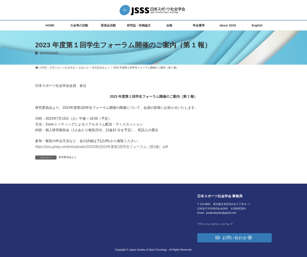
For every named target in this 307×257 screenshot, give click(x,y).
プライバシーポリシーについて (215, 223)
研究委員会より (68, 157)
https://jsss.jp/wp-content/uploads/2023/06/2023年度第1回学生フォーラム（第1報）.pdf (101, 146)
